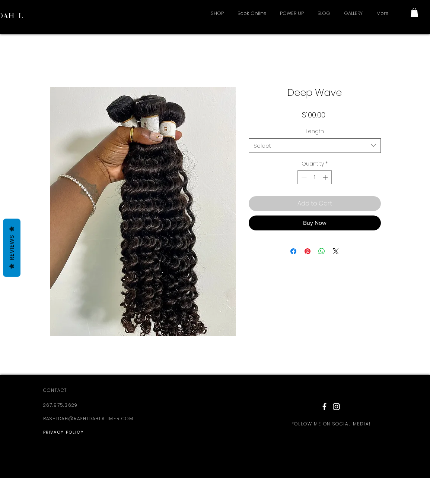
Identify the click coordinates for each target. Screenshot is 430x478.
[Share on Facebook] (293, 251)
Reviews (11, 248)
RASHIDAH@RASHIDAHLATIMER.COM (88, 418)
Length (315, 131)
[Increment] (326, 177)
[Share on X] (335, 251)
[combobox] (315, 145)
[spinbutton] (314, 177)
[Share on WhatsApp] (321, 251)
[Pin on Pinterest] (307, 251)
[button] (414, 12)
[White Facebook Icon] (324, 406)
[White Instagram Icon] (336, 406)
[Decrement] (303, 177)
